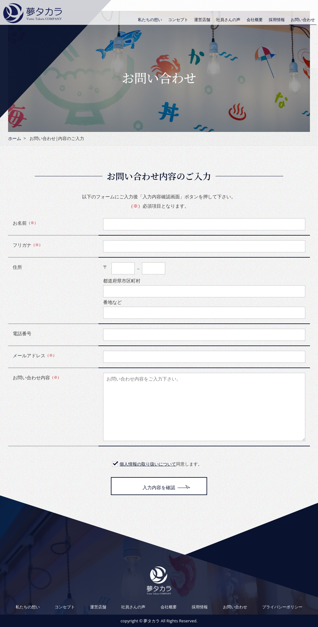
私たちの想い (150, 19)
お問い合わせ (303, 19)
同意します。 (161, 464)
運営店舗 (202, 19)
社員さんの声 (228, 19)
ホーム (14, 138)
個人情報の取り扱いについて (148, 464)
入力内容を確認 (159, 487)
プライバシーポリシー (282, 607)
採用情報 (277, 19)
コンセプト (178, 19)
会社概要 (255, 19)
